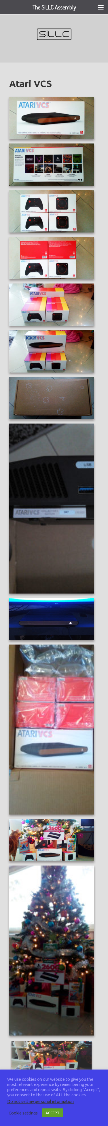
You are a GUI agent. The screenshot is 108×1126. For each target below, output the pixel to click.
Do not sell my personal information (40, 1101)
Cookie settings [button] (23, 1112)
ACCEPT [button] (53, 1113)
